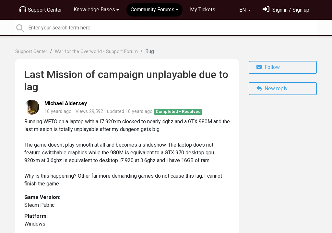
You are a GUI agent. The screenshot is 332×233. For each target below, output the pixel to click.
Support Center (40, 9)
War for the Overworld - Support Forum (96, 51)
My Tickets (202, 9)
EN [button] (243, 10)
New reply (272, 88)
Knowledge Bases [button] (94, 9)
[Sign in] (286, 10)
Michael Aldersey (65, 103)
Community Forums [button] (152, 9)
